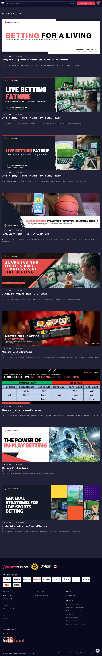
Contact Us (38, 598)
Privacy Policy (84, 653)
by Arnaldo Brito (17, 529)
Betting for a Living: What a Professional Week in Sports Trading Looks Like (35, 59)
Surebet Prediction (71, 614)
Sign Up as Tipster (71, 595)
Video (4, 615)
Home (3, 9)
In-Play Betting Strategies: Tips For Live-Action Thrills (25, 233)
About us (5, 605)
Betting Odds (19, 406)
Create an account (86, 3)
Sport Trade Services (8, 608)
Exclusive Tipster (8, 598)
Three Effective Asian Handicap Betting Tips (21, 409)
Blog (8, 9)
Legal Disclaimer (94, 653)
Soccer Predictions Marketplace (75, 607)
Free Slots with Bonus (72, 617)
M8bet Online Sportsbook (73, 611)
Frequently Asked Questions (43, 595)
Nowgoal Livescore (71, 621)
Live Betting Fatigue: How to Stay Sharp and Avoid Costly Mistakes (31, 117)
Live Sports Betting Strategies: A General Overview (24, 526)
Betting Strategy (19, 522)
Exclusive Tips (7, 595)
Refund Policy (74, 653)
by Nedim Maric (17, 297)
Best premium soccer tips (73, 604)
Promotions (6, 602)
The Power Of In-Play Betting (15, 467)
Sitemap (5, 618)
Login (72, 3)
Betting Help (18, 56)
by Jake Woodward (22, 120)
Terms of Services (63, 653)
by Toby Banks (20, 62)
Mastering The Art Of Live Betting (17, 351)
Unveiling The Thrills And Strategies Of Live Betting (24, 293)
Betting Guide (7, 56)
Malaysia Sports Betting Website (75, 624)
